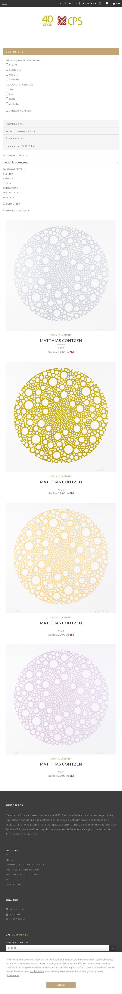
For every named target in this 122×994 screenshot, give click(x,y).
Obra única (13, 203)
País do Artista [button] (14, 169)
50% (11, 89)
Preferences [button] (13, 975)
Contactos (14, 884)
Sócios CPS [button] (14, 51)
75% (11, 94)
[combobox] (61, 162)
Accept (61, 985)
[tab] (61, 51)
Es (76, 3)
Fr (83, 3)
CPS (17, 934)
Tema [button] (8, 178)
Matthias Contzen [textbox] (16, 162)
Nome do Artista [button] (15, 155)
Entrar (91, 3)
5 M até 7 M (14, 69)
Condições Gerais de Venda (25, 865)
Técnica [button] (9, 173)
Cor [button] (7, 183)
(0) (116, 3)
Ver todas (14, 79)
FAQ (8, 879)
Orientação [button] (12, 188)
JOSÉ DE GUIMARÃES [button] (20, 131)
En (69, 3)
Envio (10, 860)
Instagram (15, 919)
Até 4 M (13, 65)
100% (12, 99)
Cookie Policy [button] (37, 971)
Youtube (14, 914)
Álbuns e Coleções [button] (16, 210)
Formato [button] (10, 192)
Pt (62, 3)
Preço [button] (8, 197)
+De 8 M (13, 74)
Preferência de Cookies (22, 874)
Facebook (14, 909)
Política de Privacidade (23, 870)
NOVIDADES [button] (14, 124)
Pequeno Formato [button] (20, 145)
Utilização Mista (20, 110)
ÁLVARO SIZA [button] (15, 138)
